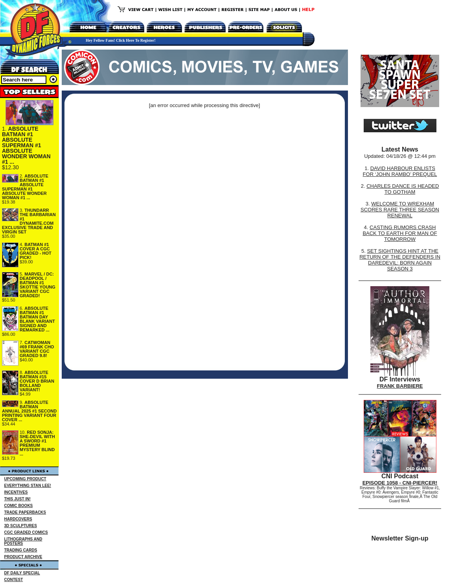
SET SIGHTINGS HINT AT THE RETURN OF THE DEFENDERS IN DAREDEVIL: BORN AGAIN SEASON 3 (399, 260)
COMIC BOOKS (18, 505)
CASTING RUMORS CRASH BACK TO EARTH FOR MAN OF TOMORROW (400, 233)
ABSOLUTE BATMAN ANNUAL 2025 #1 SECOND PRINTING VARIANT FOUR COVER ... (29, 411)
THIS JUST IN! (17, 499)
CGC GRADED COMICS (26, 532)
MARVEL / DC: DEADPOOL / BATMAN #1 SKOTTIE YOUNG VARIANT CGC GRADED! (37, 285)
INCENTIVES (16, 492)
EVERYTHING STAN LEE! (27, 485)
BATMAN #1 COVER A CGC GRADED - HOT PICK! (36, 251)
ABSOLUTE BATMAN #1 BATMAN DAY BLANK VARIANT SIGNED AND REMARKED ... (37, 319)
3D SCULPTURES (20, 526)
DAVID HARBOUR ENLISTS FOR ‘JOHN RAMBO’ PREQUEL (400, 171)
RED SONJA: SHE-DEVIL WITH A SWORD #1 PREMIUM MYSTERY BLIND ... (37, 443)
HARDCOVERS (18, 519)
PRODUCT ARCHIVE (23, 557)
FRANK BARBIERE (400, 386)
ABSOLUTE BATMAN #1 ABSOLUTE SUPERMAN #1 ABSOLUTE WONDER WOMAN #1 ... (26, 145)
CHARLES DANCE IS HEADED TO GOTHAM (402, 189)
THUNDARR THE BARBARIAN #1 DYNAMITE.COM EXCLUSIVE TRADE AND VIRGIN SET (29, 221)
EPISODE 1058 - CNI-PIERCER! (400, 483)
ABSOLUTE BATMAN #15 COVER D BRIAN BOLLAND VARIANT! (37, 381)
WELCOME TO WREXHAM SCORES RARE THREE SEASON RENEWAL (400, 209)
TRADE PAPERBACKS (25, 512)
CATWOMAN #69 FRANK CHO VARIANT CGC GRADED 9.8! (37, 349)
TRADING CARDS (20, 550)
